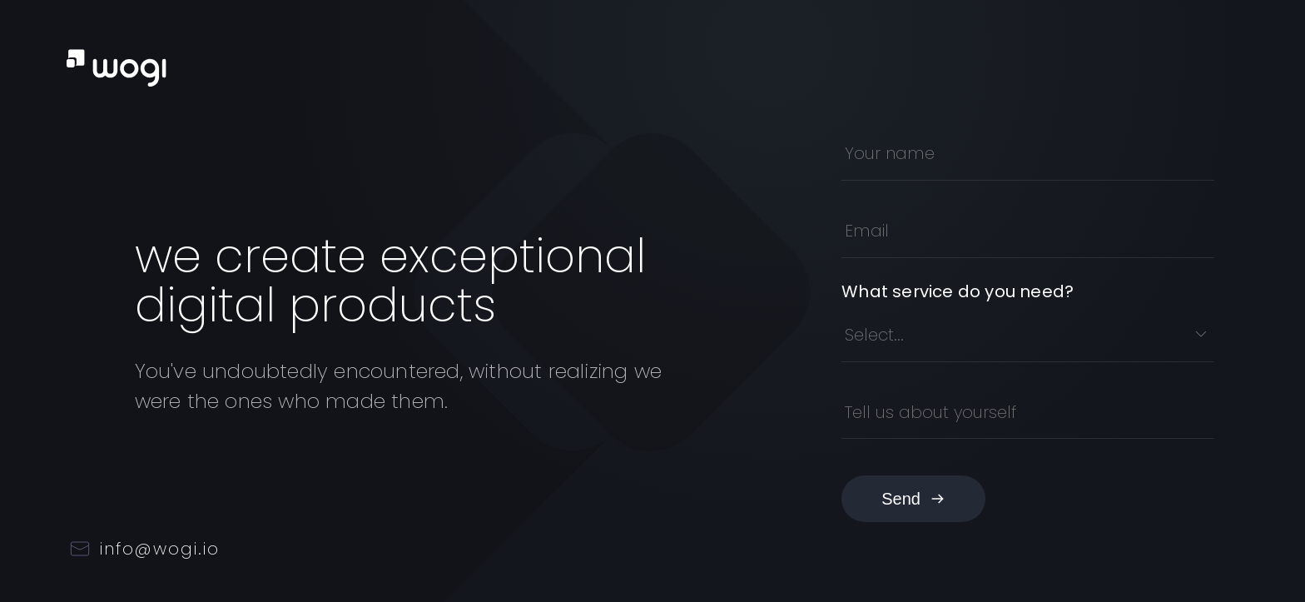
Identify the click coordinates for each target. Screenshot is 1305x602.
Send (913, 499)
